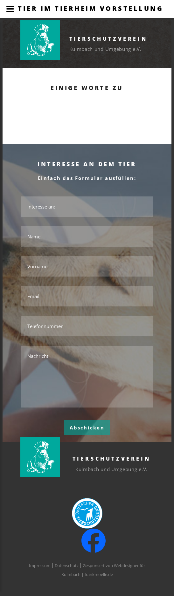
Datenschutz (67, 565)
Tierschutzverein (108, 38)
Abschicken (87, 427)
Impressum (40, 565)
